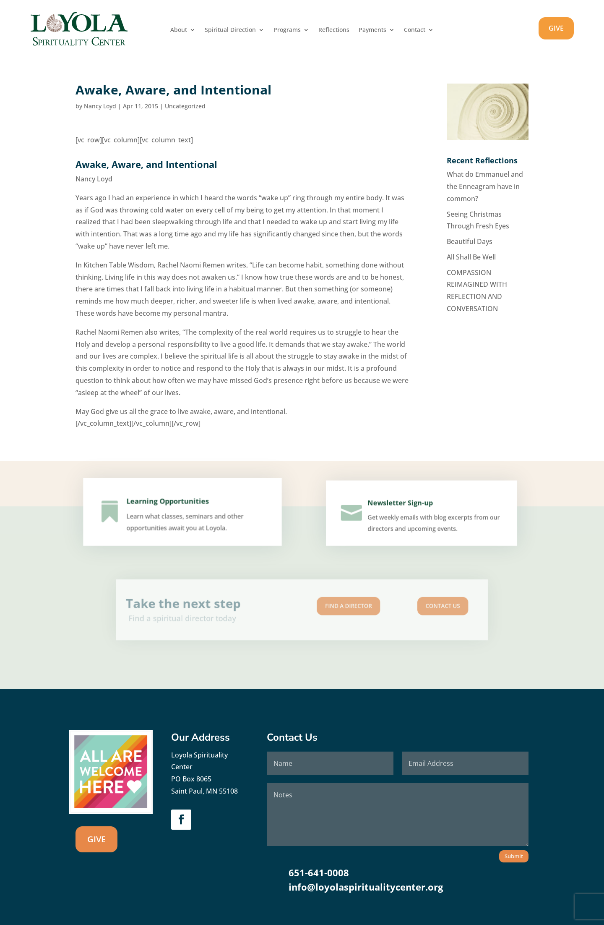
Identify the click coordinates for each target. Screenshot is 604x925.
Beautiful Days (469, 241)
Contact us (402, 607)
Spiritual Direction (230, 30)
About (178, 30)
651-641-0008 (319, 872)
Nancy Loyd (100, 106)
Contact (414, 30)
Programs (287, 30)
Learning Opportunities (169, 505)
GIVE (556, 28)
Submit (514, 856)
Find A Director (334, 607)
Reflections (333, 30)
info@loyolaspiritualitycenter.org (366, 886)
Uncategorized (185, 106)
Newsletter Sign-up (402, 507)
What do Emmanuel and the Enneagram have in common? (485, 186)
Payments (372, 30)
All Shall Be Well (471, 257)
